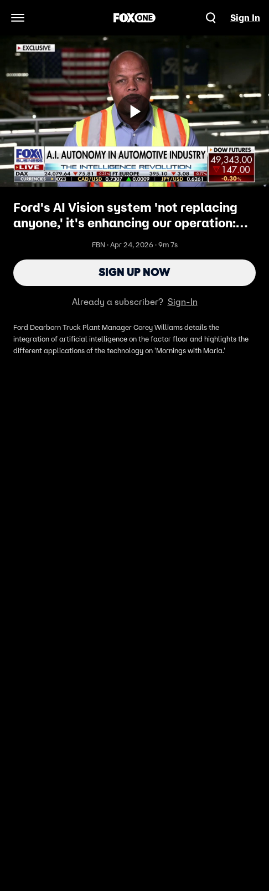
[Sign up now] (134, 111)
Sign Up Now (135, 273)
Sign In (245, 17)
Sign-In (183, 303)
